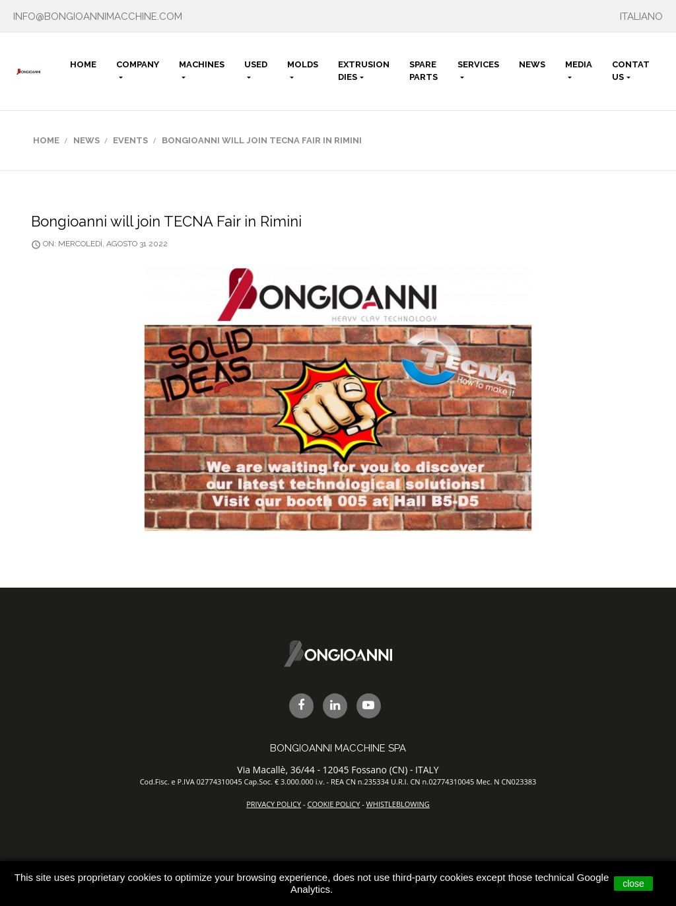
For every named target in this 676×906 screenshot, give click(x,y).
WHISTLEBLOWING (398, 804)
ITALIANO (641, 16)
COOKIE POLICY (333, 804)
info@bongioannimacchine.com (97, 16)
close (633, 883)
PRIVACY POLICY (273, 804)
